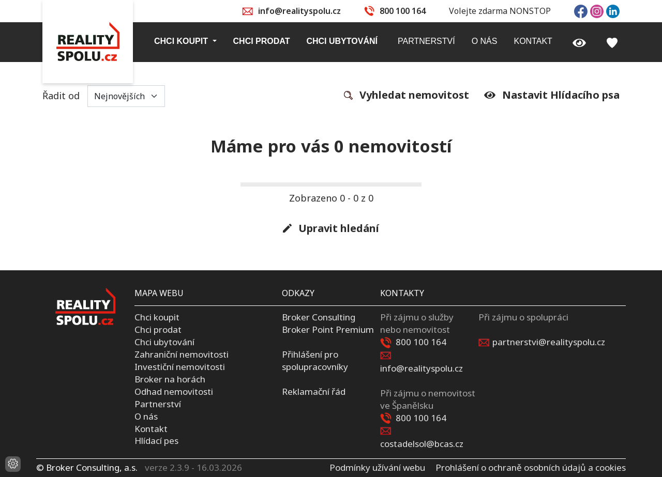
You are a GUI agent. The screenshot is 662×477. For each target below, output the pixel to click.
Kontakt (151, 429)
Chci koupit (156, 317)
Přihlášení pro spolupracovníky (315, 360)
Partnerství (157, 404)
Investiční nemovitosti (179, 367)
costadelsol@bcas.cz (421, 444)
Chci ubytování (164, 342)
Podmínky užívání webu (377, 467)
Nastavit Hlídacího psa (552, 95)
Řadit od (103, 96)
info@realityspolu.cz (299, 11)
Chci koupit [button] (182, 41)
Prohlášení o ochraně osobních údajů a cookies (530, 467)
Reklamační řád (313, 391)
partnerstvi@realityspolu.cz (548, 342)
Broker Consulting (318, 317)
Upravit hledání (331, 229)
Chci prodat (158, 329)
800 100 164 (403, 11)
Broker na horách (169, 379)
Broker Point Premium (328, 329)
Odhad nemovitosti (173, 391)
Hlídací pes (156, 441)
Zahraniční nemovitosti (181, 354)
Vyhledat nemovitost (406, 95)
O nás (146, 416)
